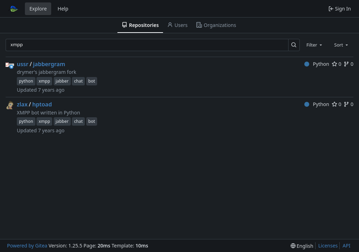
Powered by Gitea (27, 245)
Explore (38, 8)
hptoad (42, 104)
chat (78, 81)
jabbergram (49, 64)
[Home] (13, 8)
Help (62, 8)
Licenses (328, 245)
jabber (62, 81)
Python (316, 64)
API (346, 245)
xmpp (44, 81)
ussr (22, 64)
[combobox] (314, 44)
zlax (22, 104)
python (26, 81)
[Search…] (294, 45)
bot (91, 81)
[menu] (302, 246)
